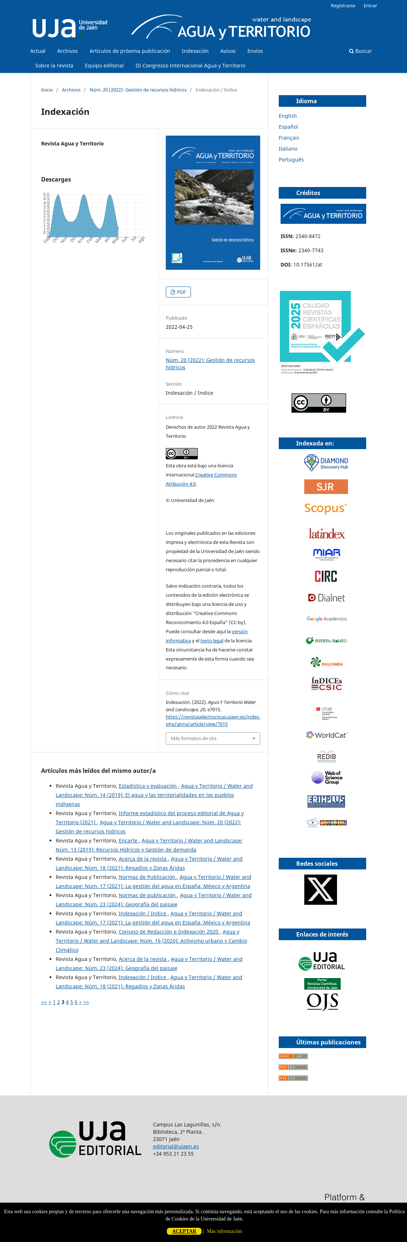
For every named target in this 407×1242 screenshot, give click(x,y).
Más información (224, 1231)
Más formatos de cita (193, 738)
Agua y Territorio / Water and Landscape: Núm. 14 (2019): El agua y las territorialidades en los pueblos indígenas (154, 794)
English (288, 115)
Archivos (67, 50)
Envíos (255, 50)
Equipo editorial (104, 65)
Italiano (288, 148)
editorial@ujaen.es (176, 1146)
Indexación (195, 50)
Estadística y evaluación (148, 785)
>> (86, 1001)
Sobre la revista (54, 65)
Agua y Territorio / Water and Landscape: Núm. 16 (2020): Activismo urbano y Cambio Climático (151, 940)
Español (288, 126)
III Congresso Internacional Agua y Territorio (190, 65)
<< (44, 1001)
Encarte (129, 840)
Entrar (370, 5)
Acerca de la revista (143, 858)
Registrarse (343, 5)
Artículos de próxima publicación (130, 50)
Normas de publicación (148, 895)
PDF (181, 292)
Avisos (228, 50)
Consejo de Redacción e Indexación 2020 (169, 931)
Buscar (360, 50)
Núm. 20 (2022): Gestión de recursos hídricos (138, 89)
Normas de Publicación (148, 876)
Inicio (47, 89)
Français (289, 137)
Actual (38, 50)
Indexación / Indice (143, 913)
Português (291, 159)
